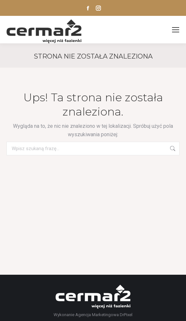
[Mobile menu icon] (176, 30)
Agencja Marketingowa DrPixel (103, 314)
